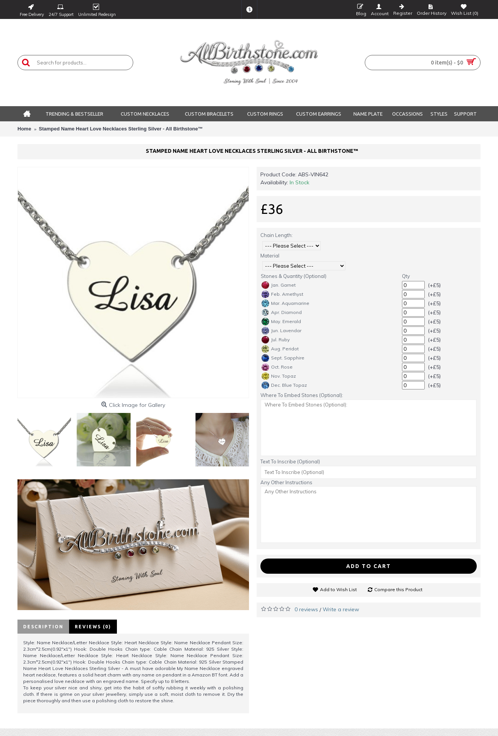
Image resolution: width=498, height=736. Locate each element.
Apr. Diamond (282, 312)
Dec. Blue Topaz (284, 385)
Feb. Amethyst (282, 294)
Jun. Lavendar (281, 330)
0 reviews (306, 609)
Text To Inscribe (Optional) (290, 461)
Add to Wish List (338, 589)
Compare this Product (398, 589)
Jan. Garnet (279, 285)
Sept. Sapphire (283, 358)
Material (269, 256)
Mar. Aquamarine (285, 303)
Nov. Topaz (279, 376)
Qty (406, 276)
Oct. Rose (277, 367)
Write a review (341, 609)
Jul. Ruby (276, 340)
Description (43, 626)
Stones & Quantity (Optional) (293, 276)
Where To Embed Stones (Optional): (301, 395)
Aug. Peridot (280, 349)
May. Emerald (281, 321)
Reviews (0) (93, 626)
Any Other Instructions (286, 482)
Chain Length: (276, 235)
